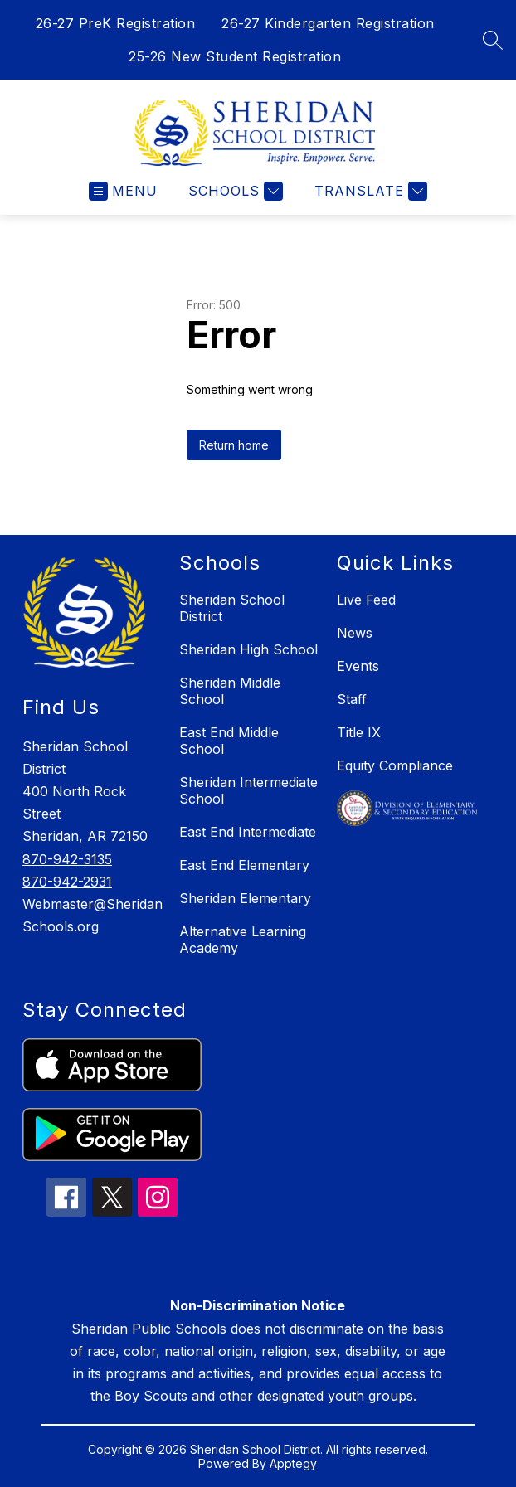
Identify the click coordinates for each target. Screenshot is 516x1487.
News (354, 632)
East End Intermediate (247, 832)
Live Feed (366, 599)
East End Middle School (229, 740)
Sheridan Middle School (229, 690)
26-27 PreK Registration (116, 23)
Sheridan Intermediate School (248, 790)
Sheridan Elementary (245, 898)
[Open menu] (123, 191)
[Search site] (493, 40)
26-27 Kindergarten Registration (328, 23)
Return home (234, 445)
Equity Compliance (395, 765)
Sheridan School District (232, 607)
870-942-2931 (67, 881)
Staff (352, 699)
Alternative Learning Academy (242, 939)
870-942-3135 (67, 859)
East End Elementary (244, 865)
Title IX (359, 732)
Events (358, 666)
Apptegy (293, 1463)
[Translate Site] (368, 191)
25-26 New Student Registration (235, 56)
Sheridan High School (248, 649)
